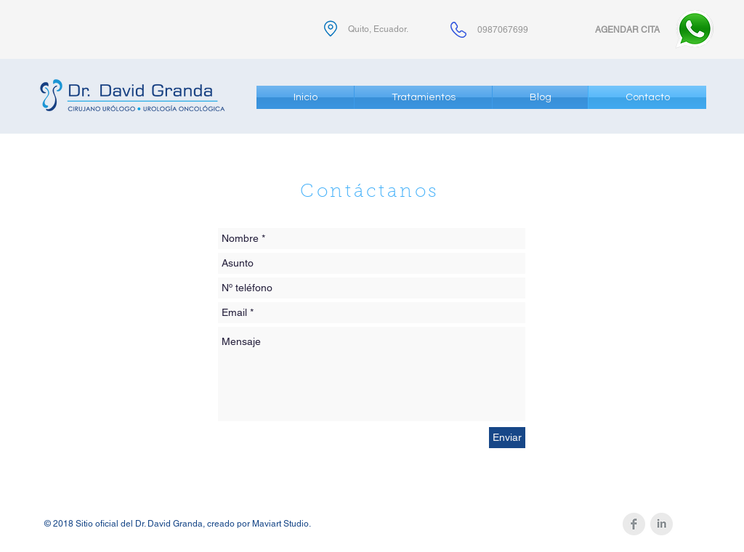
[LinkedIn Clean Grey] (661, 524)
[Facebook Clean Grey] (634, 524)
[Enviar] (507, 437)
